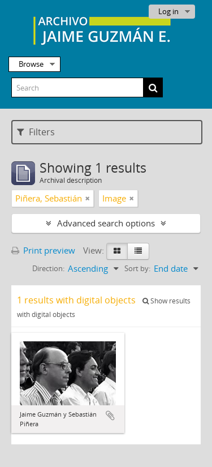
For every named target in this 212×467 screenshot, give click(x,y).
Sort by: (137, 268)
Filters (36, 132)
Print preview (43, 250)
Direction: (48, 268)
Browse (31, 64)
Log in (168, 11)
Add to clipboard (110, 415)
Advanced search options (106, 223)
